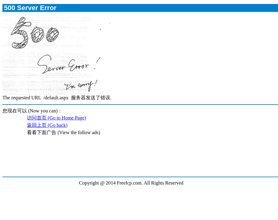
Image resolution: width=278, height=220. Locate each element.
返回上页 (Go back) (47, 125)
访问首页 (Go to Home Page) (56, 117)
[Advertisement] (139, 159)
